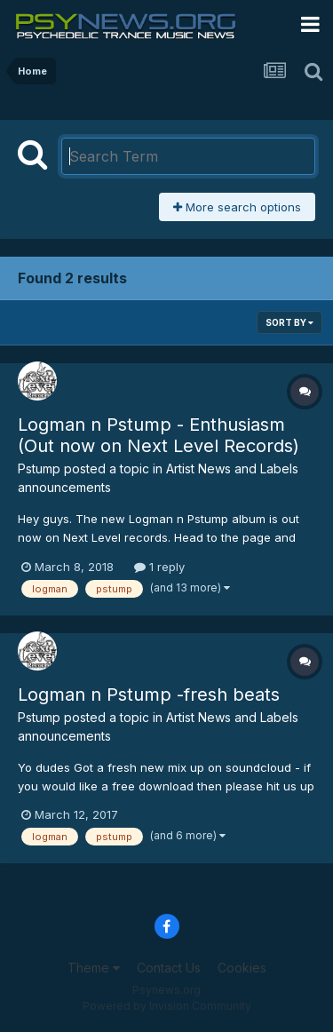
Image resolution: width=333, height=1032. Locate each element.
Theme (93, 967)
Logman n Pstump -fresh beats (149, 694)
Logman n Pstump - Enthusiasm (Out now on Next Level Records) (158, 435)
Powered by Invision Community (167, 1005)
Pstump (39, 468)
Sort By (289, 322)
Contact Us (169, 967)
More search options (237, 207)
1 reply (159, 567)
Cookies (242, 967)
